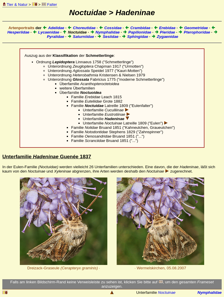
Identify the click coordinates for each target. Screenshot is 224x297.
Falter (49, 4)
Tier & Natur (15, 4)
